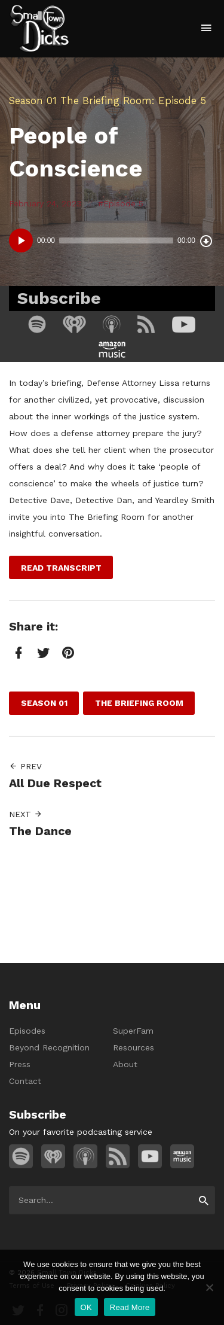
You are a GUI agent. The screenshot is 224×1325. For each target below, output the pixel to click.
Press (19, 1064)
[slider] (116, 240)
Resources (133, 1047)
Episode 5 (123, 203)
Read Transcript (61, 567)
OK (86, 1307)
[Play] (21, 240)
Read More (130, 1307)
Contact (25, 1081)
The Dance (40, 831)
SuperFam (133, 1030)
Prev (25, 766)
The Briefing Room (106, 100)
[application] (112, 240)
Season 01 (33, 100)
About (125, 1064)
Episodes (27, 1030)
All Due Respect (55, 783)
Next (25, 814)
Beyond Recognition (49, 1047)
